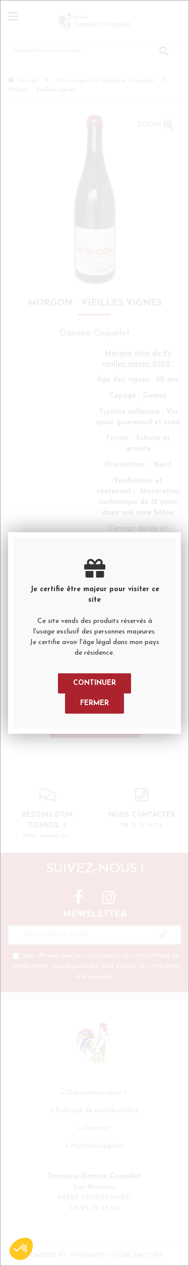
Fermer (94, 703)
